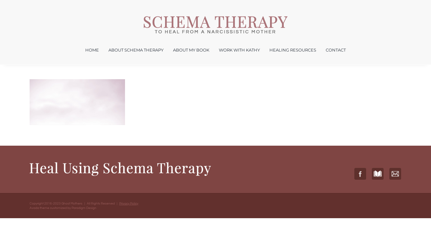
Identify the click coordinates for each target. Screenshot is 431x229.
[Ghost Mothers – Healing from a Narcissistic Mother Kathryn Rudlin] (215, 18)
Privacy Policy (128, 203)
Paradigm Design (84, 208)
